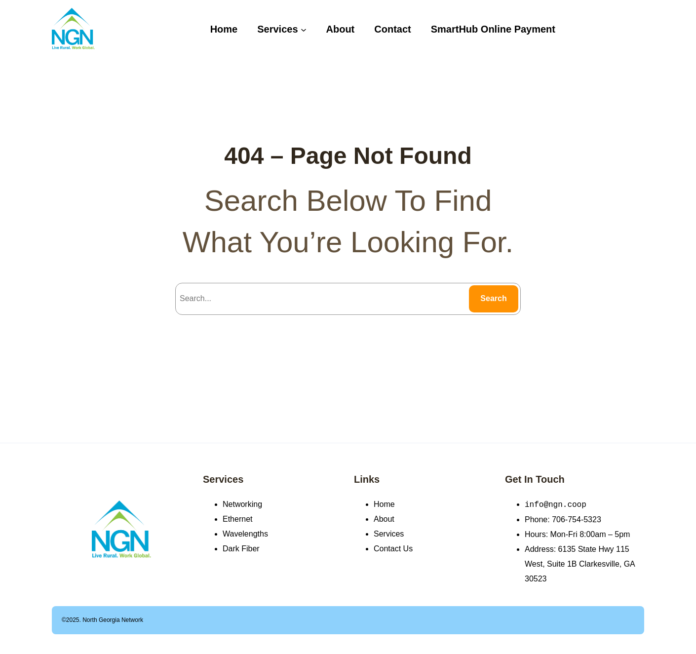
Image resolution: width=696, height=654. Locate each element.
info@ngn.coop (555, 504)
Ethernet (237, 519)
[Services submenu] (304, 29)
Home (384, 504)
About (384, 519)
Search (493, 298)
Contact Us (393, 548)
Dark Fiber (241, 548)
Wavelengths (245, 534)
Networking (242, 504)
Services (223, 479)
